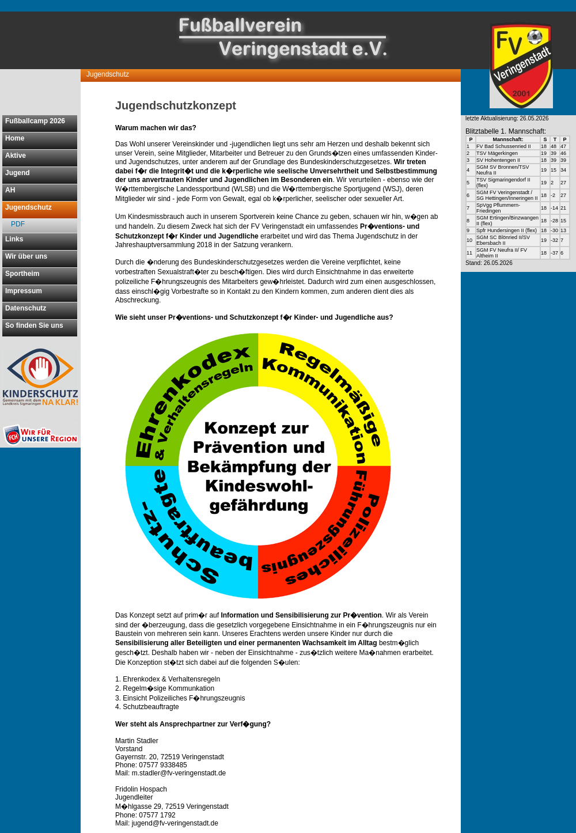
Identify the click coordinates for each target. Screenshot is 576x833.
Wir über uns (26, 256)
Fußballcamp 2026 (35, 121)
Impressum (23, 291)
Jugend (17, 173)
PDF (18, 224)
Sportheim (22, 274)
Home (14, 138)
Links (14, 239)
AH (10, 190)
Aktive (15, 156)
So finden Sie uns (34, 325)
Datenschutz (25, 308)
